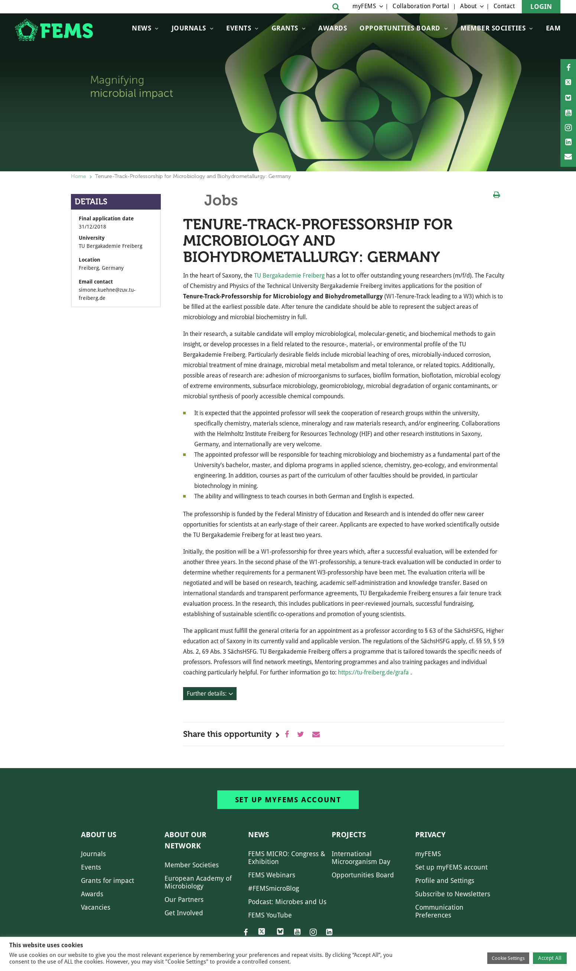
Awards (332, 28)
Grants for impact (107, 880)
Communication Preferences (439, 911)
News (141, 28)
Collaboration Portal (421, 6)
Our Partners (184, 899)
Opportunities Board (363, 875)
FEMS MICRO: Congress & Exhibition (286, 857)
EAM (553, 28)
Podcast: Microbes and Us (287, 902)
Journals (189, 28)
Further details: (207, 693)
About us (98, 834)
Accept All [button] (550, 958)
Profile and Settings (444, 880)
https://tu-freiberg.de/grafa (373, 672)
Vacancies (95, 907)
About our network (185, 840)
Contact (504, 6)
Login (541, 6)
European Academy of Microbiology (198, 882)
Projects (349, 834)
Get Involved (184, 913)
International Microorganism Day (361, 857)
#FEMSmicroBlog (273, 888)
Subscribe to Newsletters (452, 894)
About (468, 6)
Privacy (430, 834)
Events (238, 28)
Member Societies (493, 28)
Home (79, 176)
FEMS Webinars (271, 875)
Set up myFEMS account (288, 799)
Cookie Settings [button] (508, 958)
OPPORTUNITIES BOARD (399, 28)
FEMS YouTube (270, 915)
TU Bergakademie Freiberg (289, 275)
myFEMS (364, 6)
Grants (284, 28)
